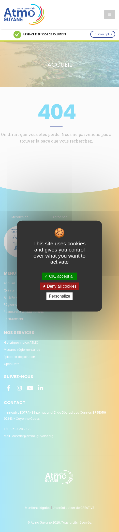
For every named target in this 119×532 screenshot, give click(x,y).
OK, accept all (59, 276)
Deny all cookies (59, 286)
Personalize (59, 296)
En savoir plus (103, 34)
